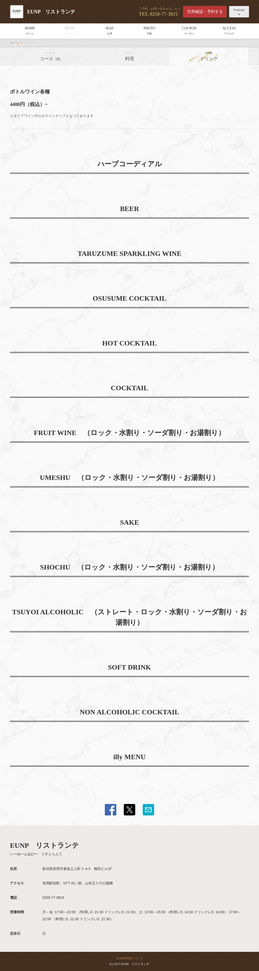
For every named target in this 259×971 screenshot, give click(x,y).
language (239, 9)
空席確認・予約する (205, 11)
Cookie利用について (129, 958)
